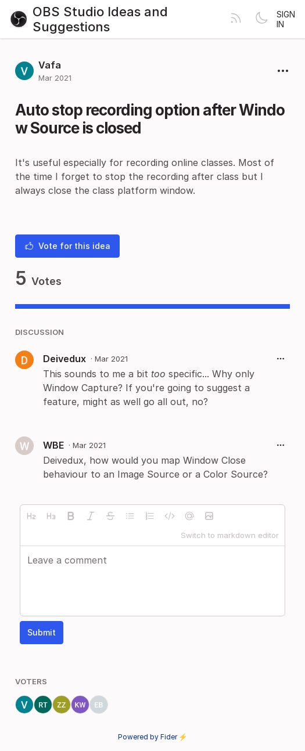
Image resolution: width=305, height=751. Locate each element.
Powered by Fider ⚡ (153, 736)
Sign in (286, 19)
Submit (41, 632)
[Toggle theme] (261, 19)
